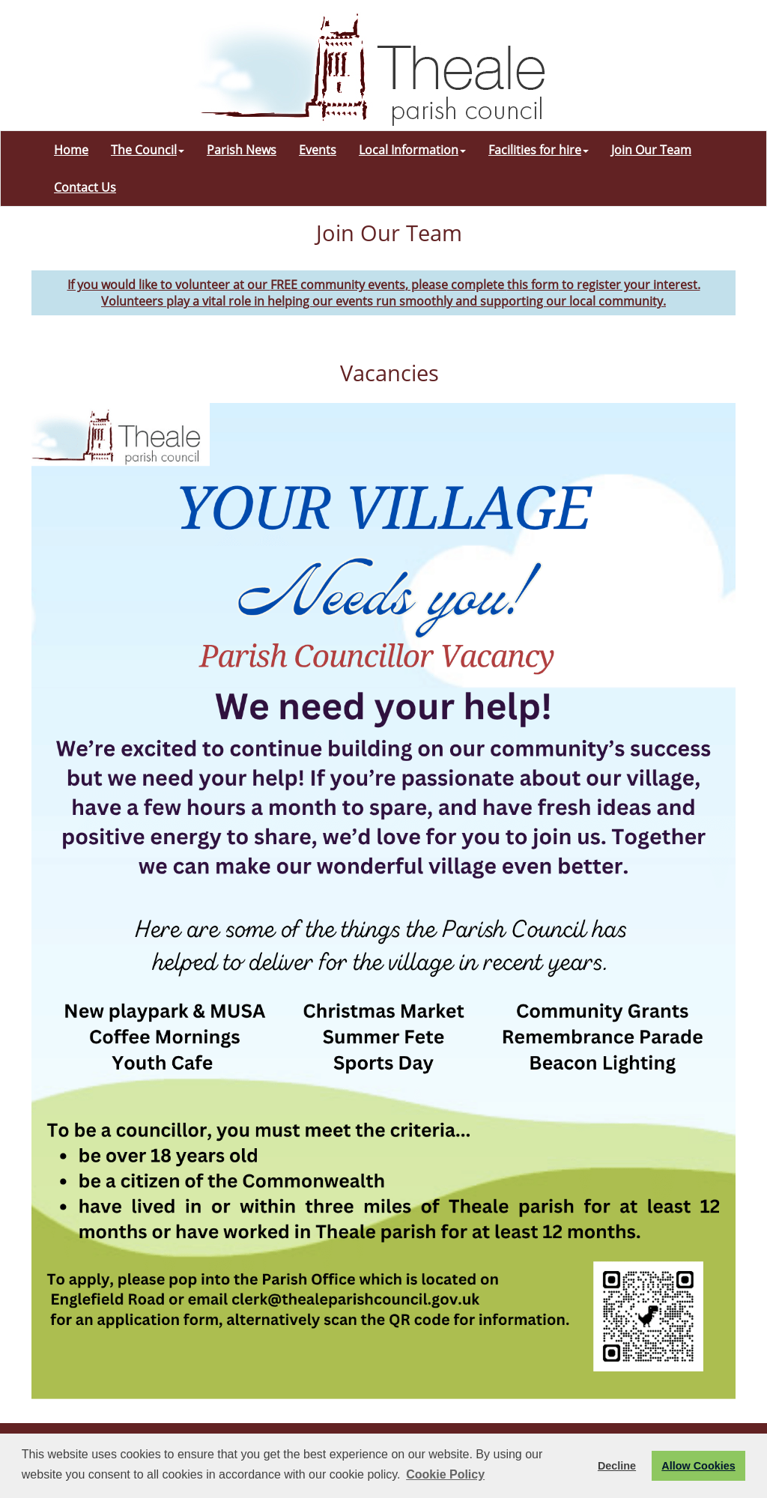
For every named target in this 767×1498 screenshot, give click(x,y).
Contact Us (85, 187)
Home (71, 150)
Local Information (412, 150)
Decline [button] (617, 1466)
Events (317, 150)
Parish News (241, 150)
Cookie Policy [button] (445, 1474)
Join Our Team (651, 150)
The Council (147, 150)
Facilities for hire (538, 150)
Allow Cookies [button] (698, 1466)
